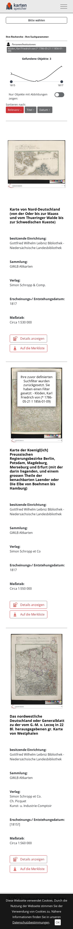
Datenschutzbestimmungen (30, 922)
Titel (30, 110)
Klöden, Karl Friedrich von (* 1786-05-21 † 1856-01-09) (35, 50)
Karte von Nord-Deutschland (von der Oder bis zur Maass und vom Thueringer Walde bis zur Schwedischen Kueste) (36, 215)
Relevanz (14, 110)
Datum (44, 110)
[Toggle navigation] (62, 6)
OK (58, 922)
